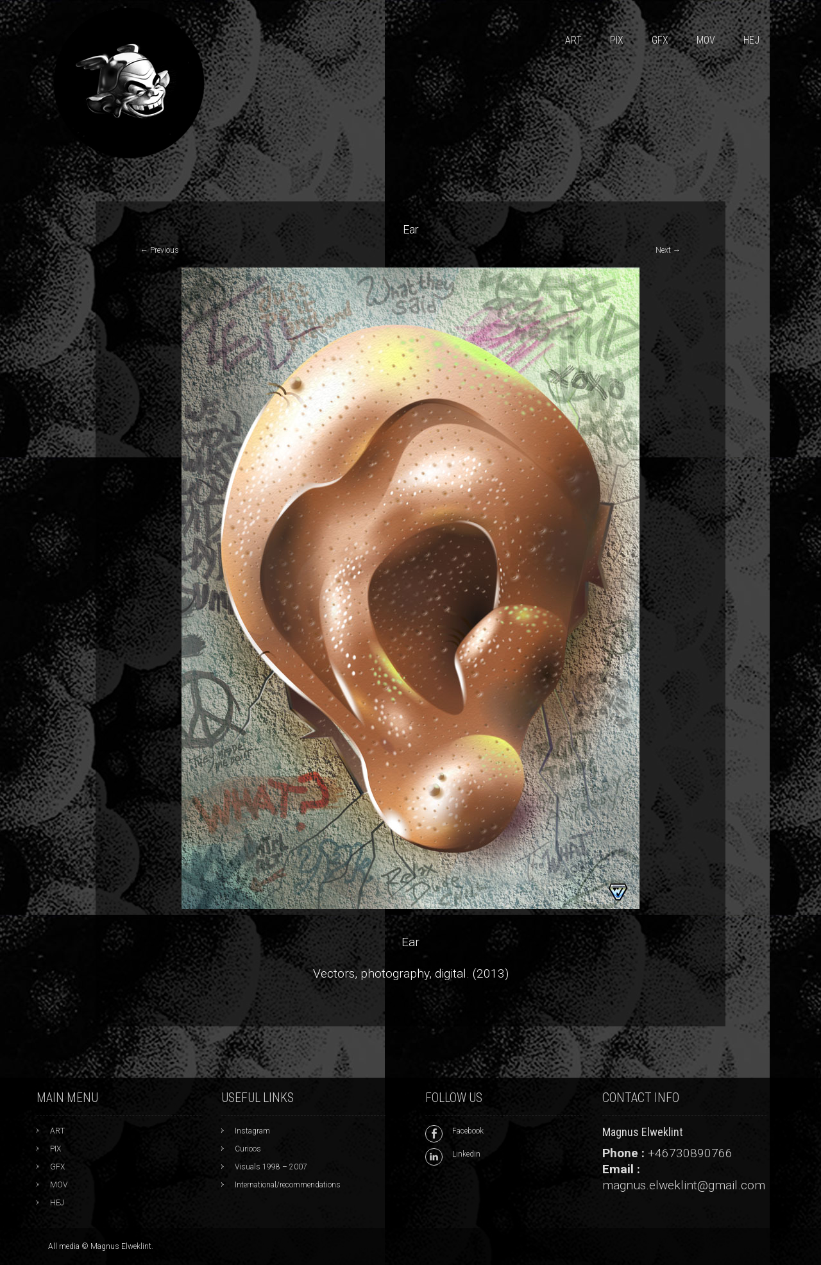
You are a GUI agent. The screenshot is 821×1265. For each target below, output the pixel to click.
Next (668, 250)
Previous (159, 250)
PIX (616, 40)
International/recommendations (288, 1184)
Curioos (248, 1148)
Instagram (252, 1130)
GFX (660, 40)
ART (573, 40)
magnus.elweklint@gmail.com (683, 1185)
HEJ (751, 40)
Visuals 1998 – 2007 (271, 1166)
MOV (706, 40)
